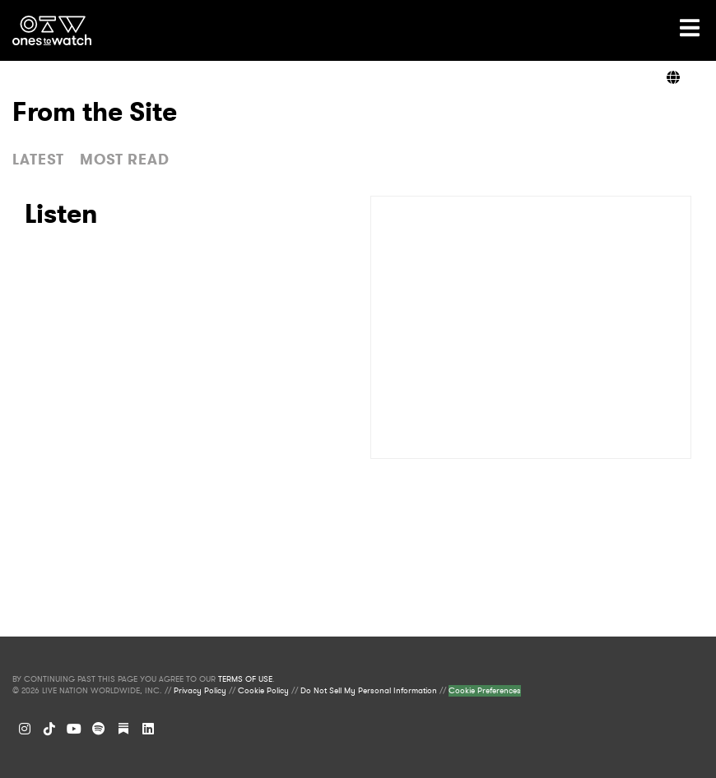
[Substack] (123, 728)
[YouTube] (74, 728)
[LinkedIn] (148, 728)
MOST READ (125, 159)
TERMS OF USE (245, 679)
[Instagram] (24, 728)
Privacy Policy (200, 691)
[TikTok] (49, 728)
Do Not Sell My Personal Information (368, 691)
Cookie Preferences (485, 691)
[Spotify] (98, 728)
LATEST (38, 159)
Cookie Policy (263, 691)
